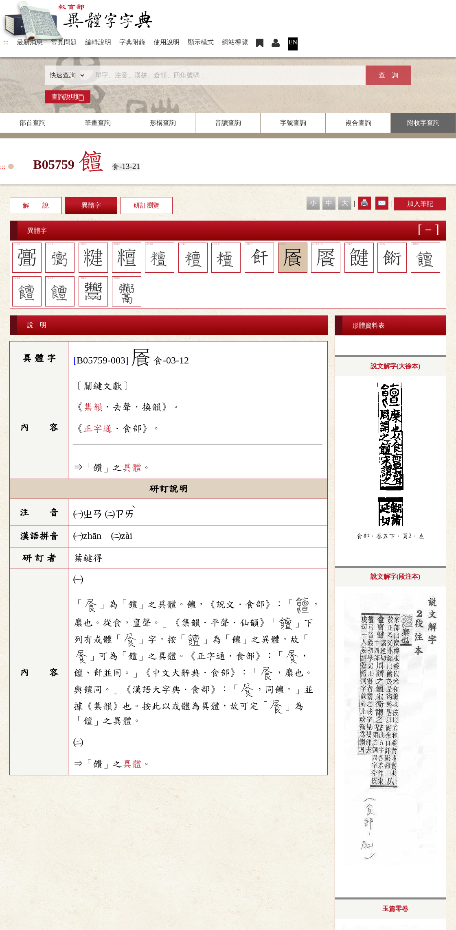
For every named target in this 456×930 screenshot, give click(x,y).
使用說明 (166, 42)
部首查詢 (33, 122)
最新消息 (30, 42)
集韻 (93, 407)
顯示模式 (201, 42)
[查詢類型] (65, 75)
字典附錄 (132, 42)
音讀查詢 (228, 122)
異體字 (91, 205)
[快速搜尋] (225, 75)
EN (293, 42)
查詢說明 (67, 97)
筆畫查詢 (98, 122)
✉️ (382, 202)
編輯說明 (98, 42)
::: (6, 42)
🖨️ (364, 202)
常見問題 (64, 42)
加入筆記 (420, 203)
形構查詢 (163, 122)
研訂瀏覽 (147, 205)
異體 (132, 468)
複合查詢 (358, 122)
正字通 (97, 428)
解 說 (36, 205)
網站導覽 (235, 42)
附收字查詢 (423, 122)
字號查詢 (293, 122)
